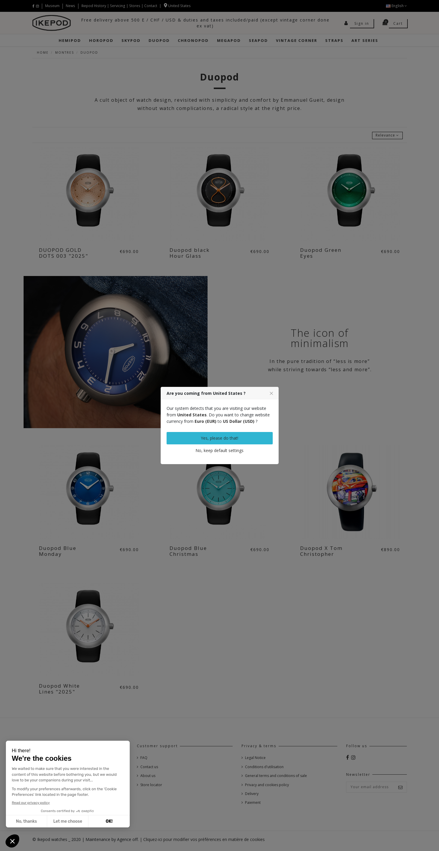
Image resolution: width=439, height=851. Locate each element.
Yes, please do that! (219, 438)
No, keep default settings (219, 450)
